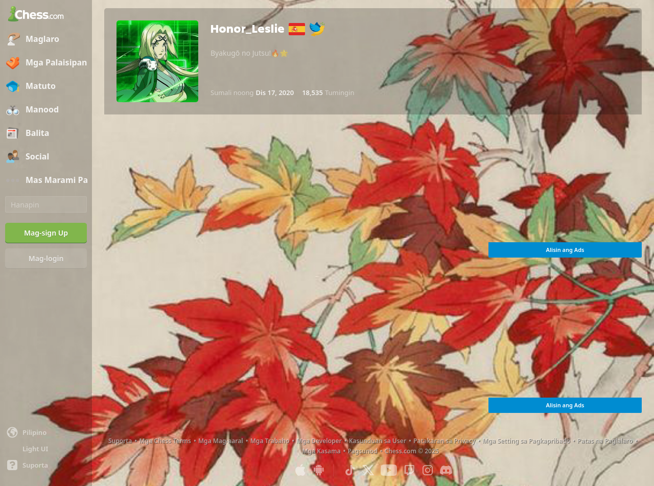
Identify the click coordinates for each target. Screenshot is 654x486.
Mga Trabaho (270, 440)
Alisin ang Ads (565, 249)
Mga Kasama (321, 451)
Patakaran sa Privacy (444, 440)
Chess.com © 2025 (412, 451)
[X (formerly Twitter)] (368, 470)
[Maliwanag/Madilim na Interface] (46, 449)
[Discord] (446, 470)
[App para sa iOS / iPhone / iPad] (300, 470)
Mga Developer (319, 440)
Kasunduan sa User (377, 440)
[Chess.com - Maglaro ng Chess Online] (46, 15)
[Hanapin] (46, 204)
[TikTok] (350, 470)
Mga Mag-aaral (220, 440)
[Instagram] (428, 470)
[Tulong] (46, 465)
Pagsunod (362, 451)
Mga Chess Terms (165, 440)
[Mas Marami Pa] (46, 180)
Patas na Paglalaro (605, 440)
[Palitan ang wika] (46, 432)
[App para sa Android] (319, 470)
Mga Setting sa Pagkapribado (526, 440)
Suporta (120, 440)
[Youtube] (389, 470)
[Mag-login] (46, 258)
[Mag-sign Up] (46, 233)
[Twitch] (409, 470)
